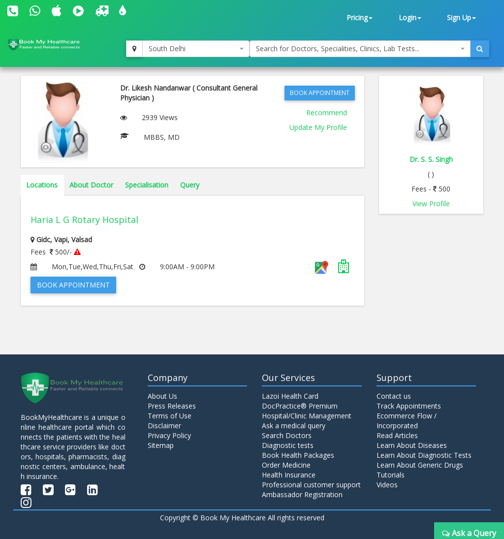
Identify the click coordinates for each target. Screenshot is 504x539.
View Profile (431, 203)
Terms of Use (169, 415)
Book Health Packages (298, 455)
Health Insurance (288, 474)
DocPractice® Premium (300, 406)
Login (410, 17)
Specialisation (146, 185)
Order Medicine (286, 465)
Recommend (326, 112)
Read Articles (397, 435)
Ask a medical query (293, 425)
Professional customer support (311, 484)
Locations (42, 185)
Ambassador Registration (302, 494)
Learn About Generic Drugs (420, 465)
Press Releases (172, 406)
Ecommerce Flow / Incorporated (407, 420)
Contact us (394, 396)
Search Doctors (287, 435)
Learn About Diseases (412, 445)
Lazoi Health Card (290, 396)
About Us (162, 396)
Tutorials (391, 474)
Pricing (359, 17)
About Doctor (91, 185)
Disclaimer (164, 425)
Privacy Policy (169, 435)
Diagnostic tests (288, 445)
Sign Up (461, 17)
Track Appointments (409, 406)
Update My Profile (318, 127)
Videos (387, 484)
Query (189, 185)
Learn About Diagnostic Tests (424, 455)
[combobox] (196, 48)
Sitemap (161, 445)
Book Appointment (319, 93)
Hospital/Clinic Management (306, 415)
